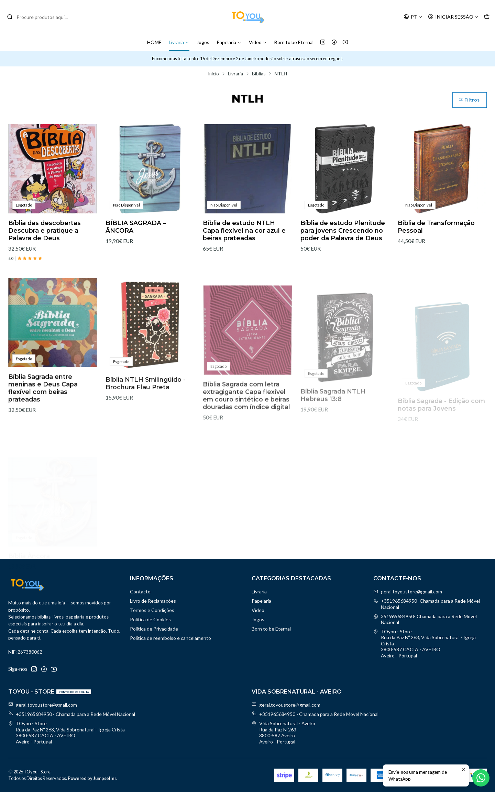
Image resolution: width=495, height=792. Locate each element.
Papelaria (229, 42)
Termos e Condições (152, 610)
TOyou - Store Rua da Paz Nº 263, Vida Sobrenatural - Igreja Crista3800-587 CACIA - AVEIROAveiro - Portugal (424, 643)
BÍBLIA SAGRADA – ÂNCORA (136, 226)
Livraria (179, 42)
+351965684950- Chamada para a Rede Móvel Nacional (426, 604)
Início (213, 74)
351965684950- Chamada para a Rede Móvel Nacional (425, 619)
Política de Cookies (150, 619)
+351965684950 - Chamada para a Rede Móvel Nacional (71, 714)
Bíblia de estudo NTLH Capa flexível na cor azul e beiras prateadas (244, 230)
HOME (154, 42)
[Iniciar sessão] (453, 17)
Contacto (140, 591)
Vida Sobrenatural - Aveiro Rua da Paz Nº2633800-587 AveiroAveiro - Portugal (283, 732)
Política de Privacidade (154, 629)
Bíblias (258, 74)
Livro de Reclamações (153, 601)
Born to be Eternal (294, 42)
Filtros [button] (469, 100)
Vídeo (258, 42)
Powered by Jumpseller (92, 778)
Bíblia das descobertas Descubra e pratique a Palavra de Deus (44, 230)
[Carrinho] (487, 17)
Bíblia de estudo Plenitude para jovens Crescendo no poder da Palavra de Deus (342, 230)
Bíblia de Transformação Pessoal (436, 226)
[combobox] (42, 17)
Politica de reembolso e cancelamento (170, 638)
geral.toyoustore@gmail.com (407, 591)
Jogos (203, 42)
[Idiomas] (413, 17)
